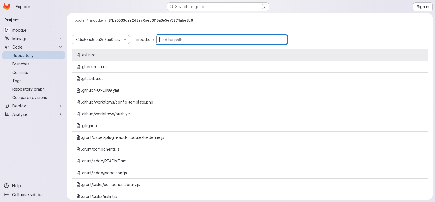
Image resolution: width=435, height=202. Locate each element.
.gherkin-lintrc (91, 66)
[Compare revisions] (33, 97)
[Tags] (33, 80)
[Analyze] (33, 114)
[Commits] (33, 72)
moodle (143, 39)
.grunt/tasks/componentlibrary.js (108, 184)
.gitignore (87, 125)
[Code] (33, 47)
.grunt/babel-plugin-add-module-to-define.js (120, 137)
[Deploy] (33, 106)
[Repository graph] (33, 89)
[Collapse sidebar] (33, 195)
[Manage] (33, 38)
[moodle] (33, 30)
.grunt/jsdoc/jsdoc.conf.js (101, 172)
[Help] (33, 186)
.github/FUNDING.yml (97, 90)
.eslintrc (85, 54)
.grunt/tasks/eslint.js (96, 196)
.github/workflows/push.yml (104, 113)
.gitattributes (90, 78)
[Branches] (33, 64)
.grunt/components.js (97, 149)
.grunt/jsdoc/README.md (101, 161)
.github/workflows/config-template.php (114, 102)
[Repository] (33, 55)
